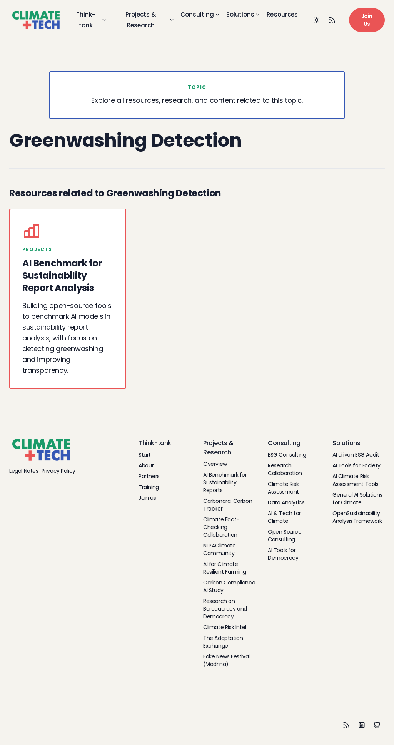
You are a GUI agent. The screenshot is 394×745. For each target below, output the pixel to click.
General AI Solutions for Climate (357, 498)
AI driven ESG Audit (355, 455)
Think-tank (91, 19)
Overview (215, 464)
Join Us (366, 20)
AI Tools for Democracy (283, 554)
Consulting (200, 14)
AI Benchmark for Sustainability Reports (225, 482)
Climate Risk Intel (224, 627)
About (146, 465)
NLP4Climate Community (219, 549)
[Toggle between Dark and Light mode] (316, 20)
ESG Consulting (287, 455)
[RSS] (346, 725)
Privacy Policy (58, 471)
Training (149, 487)
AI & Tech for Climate (284, 517)
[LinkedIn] (361, 725)
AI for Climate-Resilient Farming (224, 568)
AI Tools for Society (356, 465)
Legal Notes (23, 471)
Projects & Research (149, 19)
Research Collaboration (285, 469)
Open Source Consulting (285, 535)
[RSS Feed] (332, 20)
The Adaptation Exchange (223, 642)
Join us (147, 498)
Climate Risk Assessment (283, 488)
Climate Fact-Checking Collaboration (221, 527)
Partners (149, 476)
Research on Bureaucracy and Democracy (225, 608)
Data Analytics (286, 502)
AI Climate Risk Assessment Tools (355, 480)
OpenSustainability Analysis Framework (357, 517)
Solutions (243, 14)
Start (145, 455)
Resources (282, 14)
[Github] (377, 725)
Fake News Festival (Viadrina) (226, 660)
